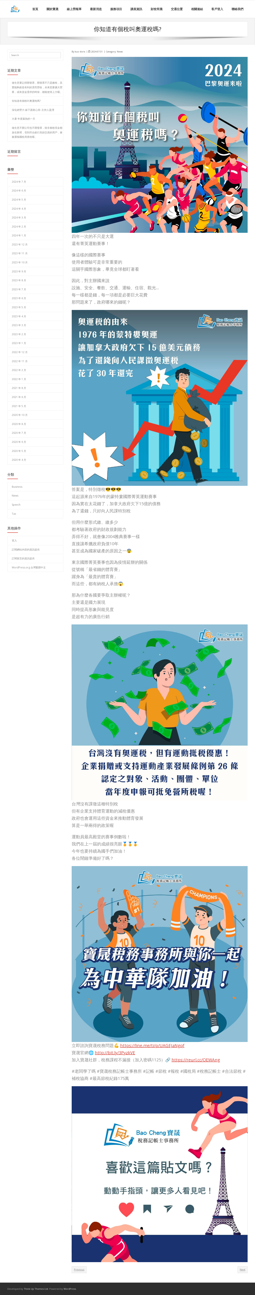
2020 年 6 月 (19, 442)
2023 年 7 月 (19, 289)
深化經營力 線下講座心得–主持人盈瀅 (33, 109)
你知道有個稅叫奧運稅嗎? (26, 101)
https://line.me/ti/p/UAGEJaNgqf (152, 1045)
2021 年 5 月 (19, 406)
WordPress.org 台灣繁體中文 (29, 567)
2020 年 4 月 (19, 460)
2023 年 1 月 (19, 343)
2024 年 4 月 (19, 208)
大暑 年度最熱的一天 (23, 119)
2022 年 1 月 (19, 379)
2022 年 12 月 (20, 352)
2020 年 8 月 (19, 424)
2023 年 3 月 (19, 325)
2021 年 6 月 (19, 397)
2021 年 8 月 (19, 388)
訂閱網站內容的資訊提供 (26, 549)
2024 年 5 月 (19, 199)
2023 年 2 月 (19, 334)
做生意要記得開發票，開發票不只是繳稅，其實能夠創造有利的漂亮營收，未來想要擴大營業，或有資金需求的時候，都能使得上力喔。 (37, 87)
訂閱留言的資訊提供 (23, 558)
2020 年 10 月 (20, 415)
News (120, 51)
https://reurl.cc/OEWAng (196, 1059)
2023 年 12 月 (20, 244)
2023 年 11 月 (20, 253)
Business (17, 486)
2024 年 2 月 (19, 226)
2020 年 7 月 (19, 433)
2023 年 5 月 (19, 307)
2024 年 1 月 (19, 235)
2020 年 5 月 (19, 451)
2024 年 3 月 (19, 217)
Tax (14, 513)
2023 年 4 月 (19, 316)
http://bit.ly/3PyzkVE (115, 1052)
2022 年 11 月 (20, 361)
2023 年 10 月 (20, 262)
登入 (14, 540)
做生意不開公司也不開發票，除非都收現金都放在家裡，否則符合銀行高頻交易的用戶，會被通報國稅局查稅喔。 (37, 132)
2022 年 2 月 (19, 370)
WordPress (70, 1288)
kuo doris (80, 51)
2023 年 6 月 (19, 298)
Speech (16, 504)
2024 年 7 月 (19, 181)
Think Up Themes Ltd (36, 1288)
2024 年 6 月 (19, 190)
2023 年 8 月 (19, 280)
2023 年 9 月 (19, 271)
